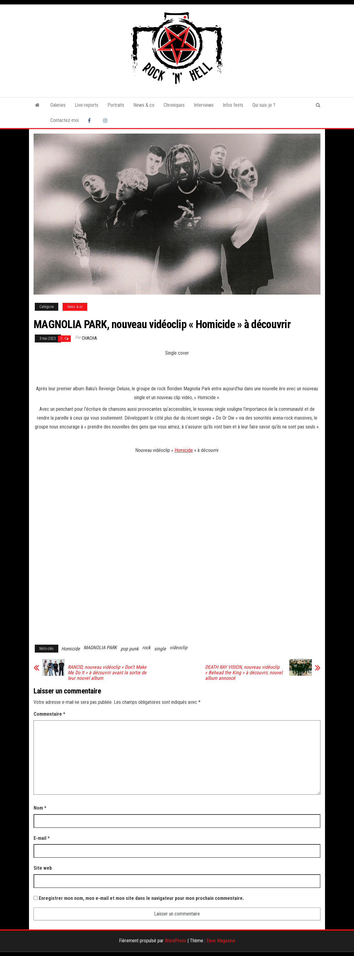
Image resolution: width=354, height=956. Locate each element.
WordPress (175, 940)
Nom (40, 808)
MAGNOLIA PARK (100, 647)
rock (146, 647)
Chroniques (174, 105)
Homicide (184, 450)
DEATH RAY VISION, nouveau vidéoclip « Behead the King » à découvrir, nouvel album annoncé (244, 672)
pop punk (130, 649)
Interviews (204, 105)
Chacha (89, 338)
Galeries (58, 105)
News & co (143, 105)
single (160, 649)
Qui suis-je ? (263, 105)
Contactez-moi (64, 120)
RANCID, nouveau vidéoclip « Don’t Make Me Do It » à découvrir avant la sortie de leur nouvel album (107, 672)
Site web (43, 868)
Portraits (115, 105)
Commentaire (49, 714)
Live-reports (86, 105)
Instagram (106, 120)
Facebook (91, 120)
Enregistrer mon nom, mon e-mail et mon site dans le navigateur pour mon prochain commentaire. (141, 898)
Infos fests (233, 105)
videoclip (178, 647)
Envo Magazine (221, 940)
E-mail (42, 838)
